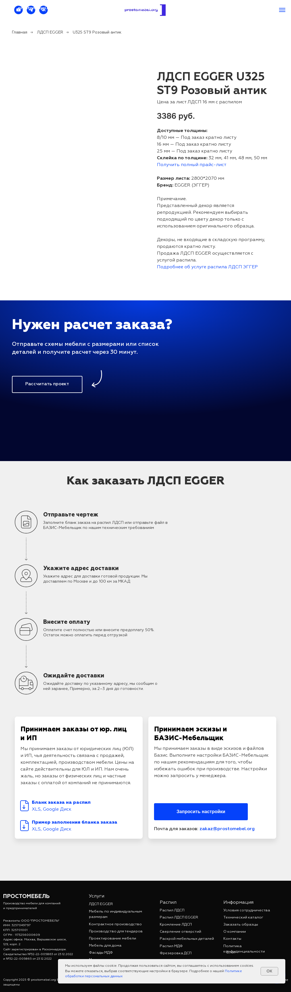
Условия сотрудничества (246, 910)
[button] (47, 384)
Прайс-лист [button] (113, 9)
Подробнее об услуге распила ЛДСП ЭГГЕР (207, 267)
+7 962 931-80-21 (253, 9)
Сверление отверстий (180, 932)
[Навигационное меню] (282, 10)
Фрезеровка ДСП (176, 953)
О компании (234, 932)
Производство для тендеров (116, 931)
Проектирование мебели (112, 938)
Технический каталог (243, 917)
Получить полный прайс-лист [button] (191, 165)
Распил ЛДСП (172, 910)
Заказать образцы (240, 924)
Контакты (148, 9)
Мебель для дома (105, 945)
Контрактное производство (115, 924)
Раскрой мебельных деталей (187, 939)
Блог (231, 952)
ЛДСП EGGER (50, 32)
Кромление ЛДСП (176, 924)
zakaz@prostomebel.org (196, 9)
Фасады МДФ (101, 953)
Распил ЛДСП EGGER (179, 917)
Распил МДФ (171, 946)
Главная (19, 32)
